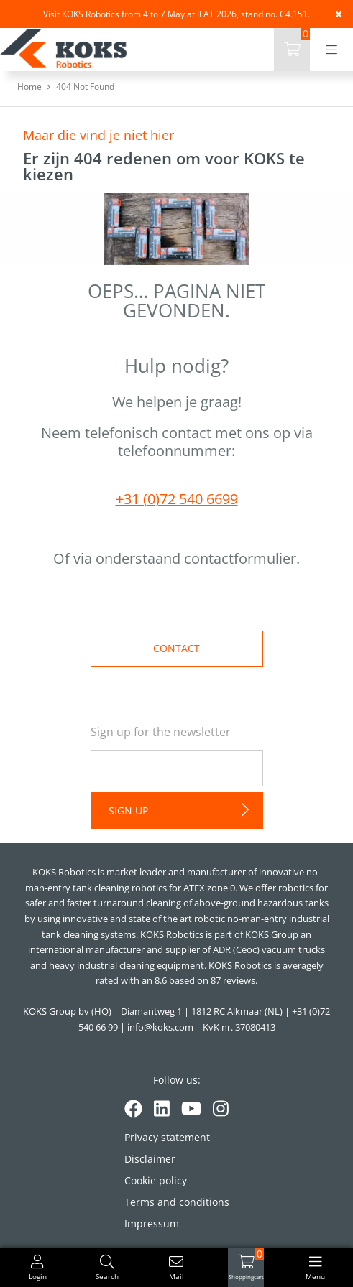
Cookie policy (155, 1180)
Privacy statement (167, 1137)
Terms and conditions (176, 1202)
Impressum (151, 1223)
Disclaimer (149, 1159)
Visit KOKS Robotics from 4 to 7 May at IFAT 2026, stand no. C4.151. (176, 14)
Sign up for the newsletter (161, 732)
